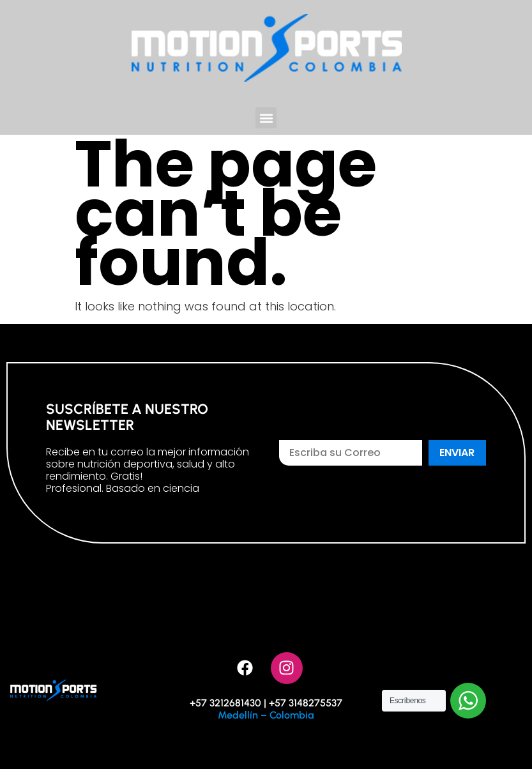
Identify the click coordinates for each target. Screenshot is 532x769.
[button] (266, 117)
